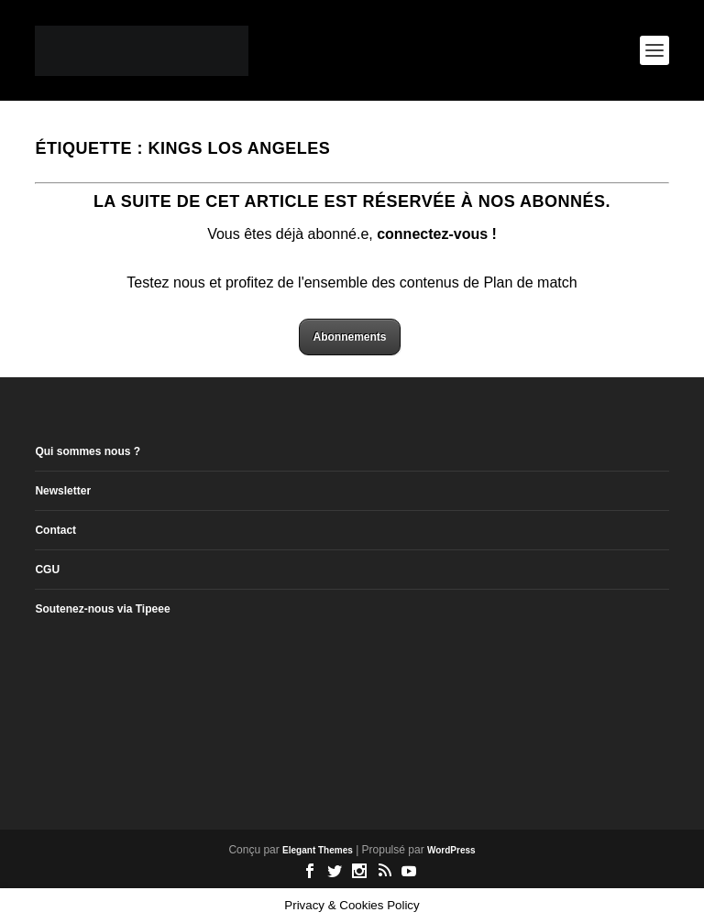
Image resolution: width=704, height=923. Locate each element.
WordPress (451, 850)
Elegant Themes (317, 850)
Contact (55, 530)
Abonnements (349, 337)
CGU (47, 569)
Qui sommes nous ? (87, 451)
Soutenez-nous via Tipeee (102, 609)
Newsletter (63, 490)
